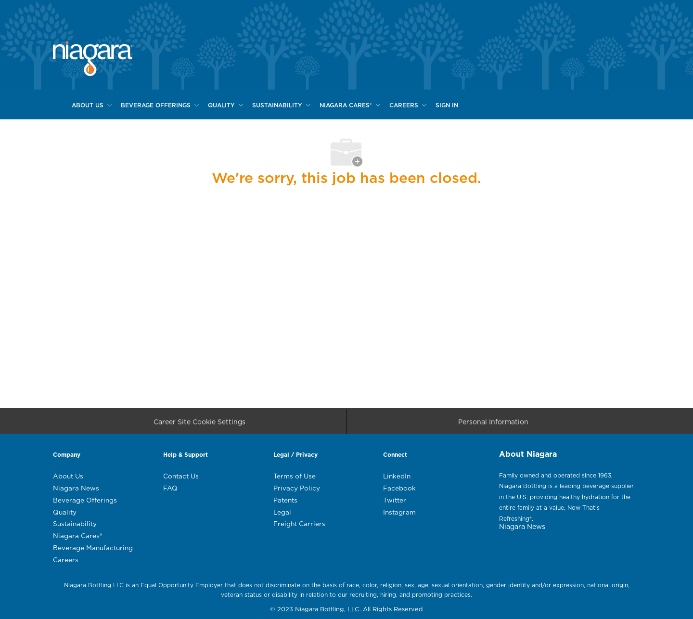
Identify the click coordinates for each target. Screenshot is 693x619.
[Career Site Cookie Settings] (199, 424)
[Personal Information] (493, 424)
